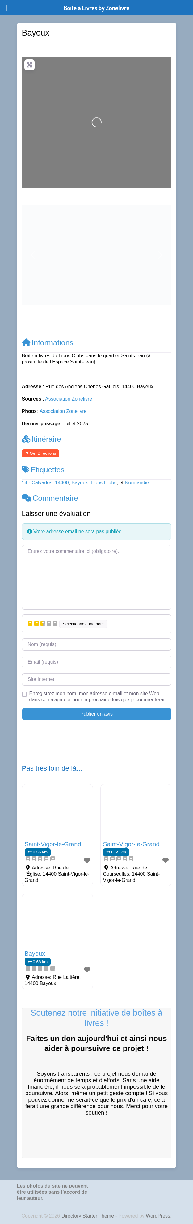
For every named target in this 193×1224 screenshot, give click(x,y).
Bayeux (80, 482)
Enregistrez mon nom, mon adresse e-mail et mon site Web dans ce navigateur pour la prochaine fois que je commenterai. (97, 696)
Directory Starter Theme (88, 1215)
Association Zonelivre (68, 399)
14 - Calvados (37, 482)
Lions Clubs (104, 482)
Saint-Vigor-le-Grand (53, 844)
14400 (62, 482)
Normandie (137, 482)
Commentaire (50, 498)
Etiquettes (43, 469)
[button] (33, 255)
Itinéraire (41, 439)
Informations (47, 342)
